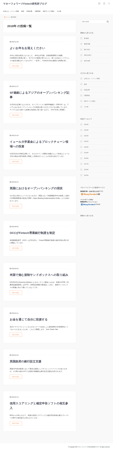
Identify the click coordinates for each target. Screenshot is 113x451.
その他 (59, 11)
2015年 (86, 175)
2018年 (86, 158)
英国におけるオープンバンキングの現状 (36, 188)
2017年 (86, 164)
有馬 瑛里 (87, 61)
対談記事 (29, 11)
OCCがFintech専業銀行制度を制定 (32, 233)
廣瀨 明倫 (87, 44)
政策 (22, 11)
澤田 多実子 (88, 55)
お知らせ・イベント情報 (11, 11)
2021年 (86, 141)
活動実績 (37, 11)
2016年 (86, 169)
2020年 (86, 147)
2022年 (86, 136)
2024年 (86, 124)
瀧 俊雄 (86, 38)
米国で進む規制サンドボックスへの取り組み (39, 274)
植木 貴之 (87, 49)
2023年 (86, 130)
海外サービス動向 (48, 11)
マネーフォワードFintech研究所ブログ (25, 3)
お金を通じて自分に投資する (29, 319)
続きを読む (15, 66)
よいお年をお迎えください (27, 48)
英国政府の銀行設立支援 (25, 361)
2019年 (86, 152)
